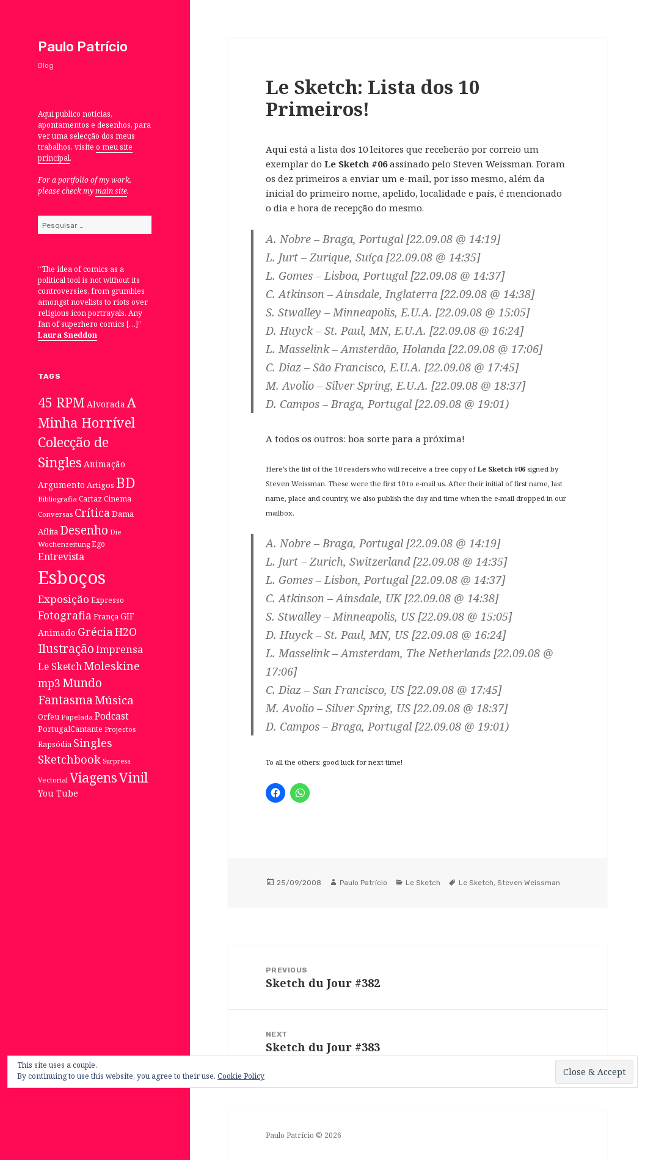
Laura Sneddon (67, 335)
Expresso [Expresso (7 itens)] (107, 600)
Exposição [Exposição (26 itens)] (63, 599)
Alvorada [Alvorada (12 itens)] (106, 404)
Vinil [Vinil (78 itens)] (133, 777)
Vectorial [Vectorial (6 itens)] (53, 779)
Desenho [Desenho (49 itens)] (84, 530)
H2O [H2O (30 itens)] (126, 631)
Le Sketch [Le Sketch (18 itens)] (60, 666)
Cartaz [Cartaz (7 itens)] (90, 498)
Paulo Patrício (83, 46)
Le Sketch (423, 882)
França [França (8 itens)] (105, 616)
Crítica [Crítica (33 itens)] (92, 512)
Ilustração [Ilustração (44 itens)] (66, 648)
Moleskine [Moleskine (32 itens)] (112, 665)
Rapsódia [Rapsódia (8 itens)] (54, 744)
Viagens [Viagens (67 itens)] (93, 777)
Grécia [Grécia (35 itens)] (95, 631)
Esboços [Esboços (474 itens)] (72, 577)
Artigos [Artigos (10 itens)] (100, 485)
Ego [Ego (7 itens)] (98, 544)
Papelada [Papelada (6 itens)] (77, 716)
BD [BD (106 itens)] (126, 482)
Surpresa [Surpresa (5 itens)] (117, 761)
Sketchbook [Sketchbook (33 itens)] (69, 759)
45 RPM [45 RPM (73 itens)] (61, 402)
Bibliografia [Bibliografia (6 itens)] (57, 498)
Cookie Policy (240, 1076)
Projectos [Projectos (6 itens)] (120, 729)
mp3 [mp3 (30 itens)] (49, 683)
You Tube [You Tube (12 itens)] (58, 793)
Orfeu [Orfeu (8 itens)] (48, 717)
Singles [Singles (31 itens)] (92, 742)
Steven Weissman (528, 882)
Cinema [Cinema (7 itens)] (117, 498)
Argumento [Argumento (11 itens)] (61, 485)
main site (111, 191)
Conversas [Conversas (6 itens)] (55, 514)
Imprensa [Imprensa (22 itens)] (119, 649)
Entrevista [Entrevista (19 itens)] (61, 556)
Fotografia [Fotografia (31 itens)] (65, 615)
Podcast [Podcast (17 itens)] (112, 716)
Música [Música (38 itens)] (114, 699)
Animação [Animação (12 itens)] (104, 464)
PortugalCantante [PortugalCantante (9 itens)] (70, 728)
